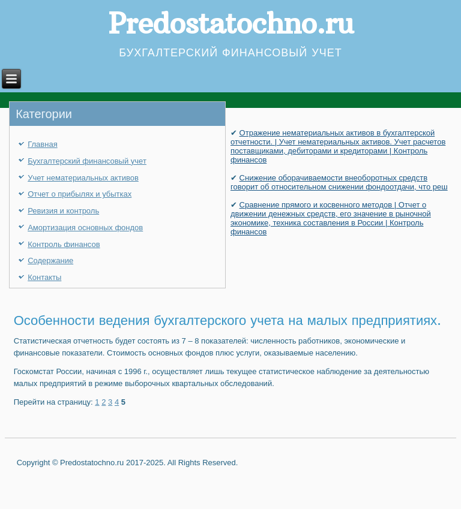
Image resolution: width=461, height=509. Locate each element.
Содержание (50, 260)
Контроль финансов (64, 244)
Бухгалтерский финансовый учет (87, 160)
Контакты (44, 277)
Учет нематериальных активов (83, 177)
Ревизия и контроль (63, 210)
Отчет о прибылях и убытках (79, 193)
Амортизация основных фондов (85, 227)
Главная (42, 144)
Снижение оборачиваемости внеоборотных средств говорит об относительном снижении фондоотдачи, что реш (339, 182)
